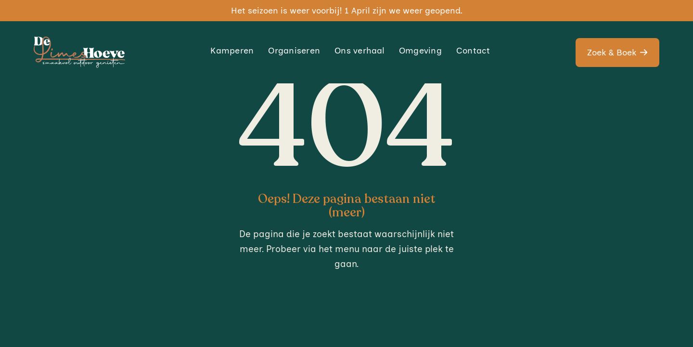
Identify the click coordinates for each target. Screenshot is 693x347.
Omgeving (420, 50)
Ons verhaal (359, 50)
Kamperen (232, 50)
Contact (473, 50)
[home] (79, 52)
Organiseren (294, 50)
